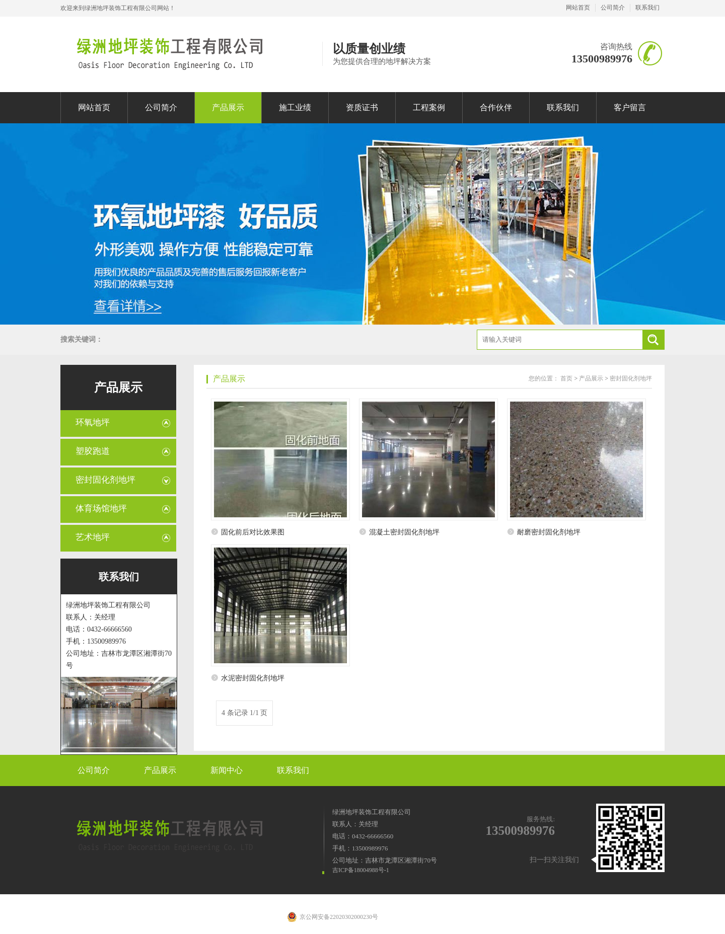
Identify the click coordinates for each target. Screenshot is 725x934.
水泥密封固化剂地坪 (252, 678)
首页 (566, 378)
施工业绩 (295, 107)
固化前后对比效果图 (252, 532)
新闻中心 (226, 770)
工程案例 (429, 107)
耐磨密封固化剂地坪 (549, 532)
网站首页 (578, 7)
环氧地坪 (93, 422)
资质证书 (362, 107)
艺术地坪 (93, 537)
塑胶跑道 (93, 451)
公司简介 (613, 7)
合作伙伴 (496, 107)
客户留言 (630, 107)
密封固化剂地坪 (105, 480)
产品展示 (228, 107)
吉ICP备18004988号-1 (360, 870)
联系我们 (647, 7)
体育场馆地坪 (101, 508)
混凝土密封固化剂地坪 (404, 532)
